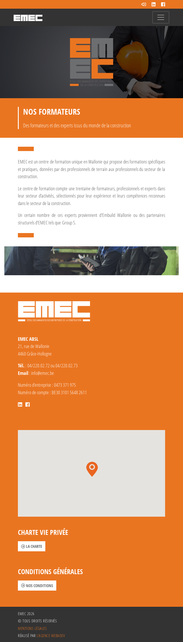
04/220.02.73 (66, 365)
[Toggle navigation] (160, 17)
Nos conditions (37, 585)
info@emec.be (42, 373)
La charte (31, 546)
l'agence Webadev (51, 635)
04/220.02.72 (38, 365)
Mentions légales (32, 628)
